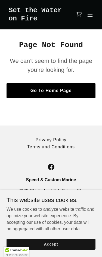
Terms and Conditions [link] (51, 147)
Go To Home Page (51, 90)
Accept (51, 244)
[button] (90, 14)
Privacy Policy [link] (51, 139)
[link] (38, 19)
